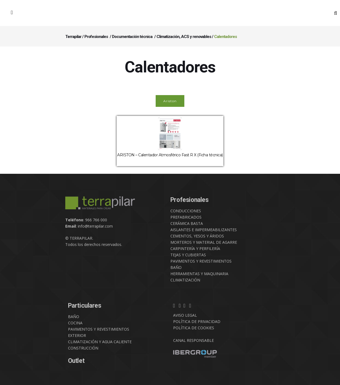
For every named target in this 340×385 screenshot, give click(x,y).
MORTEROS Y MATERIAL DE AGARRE (203, 242)
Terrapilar (73, 36)
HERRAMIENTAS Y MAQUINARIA (199, 273)
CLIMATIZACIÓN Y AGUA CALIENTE (100, 341)
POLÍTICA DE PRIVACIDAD (196, 321)
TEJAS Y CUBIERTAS (188, 254)
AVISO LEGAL (185, 315)
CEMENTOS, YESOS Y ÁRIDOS (197, 236)
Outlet (76, 361)
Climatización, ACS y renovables (183, 36)
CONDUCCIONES (185, 210)
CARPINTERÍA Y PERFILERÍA (195, 248)
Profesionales (96, 36)
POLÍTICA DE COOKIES (193, 327)
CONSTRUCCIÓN (83, 348)
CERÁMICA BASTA (186, 223)
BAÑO (176, 267)
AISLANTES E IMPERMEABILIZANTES (203, 229)
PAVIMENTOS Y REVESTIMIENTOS (201, 261)
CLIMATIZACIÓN (185, 280)
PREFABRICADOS (186, 217)
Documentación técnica (132, 36)
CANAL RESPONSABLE (193, 340)
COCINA (75, 322)
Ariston (170, 101)
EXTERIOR (77, 335)
